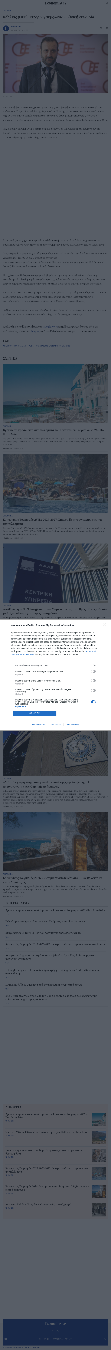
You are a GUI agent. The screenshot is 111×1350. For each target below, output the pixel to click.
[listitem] (55, 665)
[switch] (93, 671)
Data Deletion (38, 725)
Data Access (55, 725)
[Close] (105, 625)
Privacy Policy (72, 725)
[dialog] (55, 675)
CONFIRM (34, 713)
